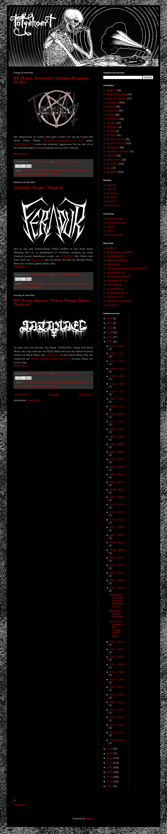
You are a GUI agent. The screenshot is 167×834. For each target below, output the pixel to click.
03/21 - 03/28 (117, 664)
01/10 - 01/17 (117, 732)
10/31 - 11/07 (117, 406)
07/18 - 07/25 (117, 504)
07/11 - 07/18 (117, 512)
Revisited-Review (115, 139)
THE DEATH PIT (115, 297)
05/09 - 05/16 (117, 572)
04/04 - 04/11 (117, 649)
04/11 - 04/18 (117, 641)
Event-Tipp (112, 110)
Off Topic (111, 135)
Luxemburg (57, 284)
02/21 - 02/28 (117, 687)
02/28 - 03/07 (117, 679)
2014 (110, 777)
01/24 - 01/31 (117, 717)
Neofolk (46, 386)
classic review (113, 159)
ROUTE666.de (114, 284)
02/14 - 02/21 (117, 694)
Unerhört (111, 155)
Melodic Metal (71, 284)
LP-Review (112, 127)
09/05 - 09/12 (117, 459)
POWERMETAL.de (116, 280)
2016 (110, 767)
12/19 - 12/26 (117, 353)
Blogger (90, 818)
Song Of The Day (115, 143)
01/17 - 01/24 (117, 725)
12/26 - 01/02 (117, 345)
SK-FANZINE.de (115, 289)
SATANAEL (53, 354)
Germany (36, 386)
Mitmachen (112, 193)
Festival (110, 114)
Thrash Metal (41, 174)
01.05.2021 (28, 170)
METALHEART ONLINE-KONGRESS (126, 268)
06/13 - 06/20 (117, 535)
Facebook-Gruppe (116, 222)
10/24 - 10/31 (117, 414)
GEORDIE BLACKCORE (119, 252)
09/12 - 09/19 (117, 451)
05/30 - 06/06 (117, 550)
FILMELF (111, 248)
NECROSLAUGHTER (118, 276)
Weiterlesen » (21, 153)
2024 (110, 327)
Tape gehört (32, 287)
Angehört (111, 90)
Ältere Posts (85, 394)
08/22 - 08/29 (117, 474)
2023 (110, 332)
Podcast (110, 226)
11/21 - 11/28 (117, 383)
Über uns (111, 189)
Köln (49, 284)
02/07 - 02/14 (117, 702)
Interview (111, 123)
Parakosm (37, 259)
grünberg (73, 170)
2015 (110, 772)
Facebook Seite (114, 218)
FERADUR (67, 256)
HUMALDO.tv (113, 264)
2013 (110, 781)
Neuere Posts (22, 394)
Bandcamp (28, 284)
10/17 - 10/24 (117, 421)
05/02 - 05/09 (117, 580)
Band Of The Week (116, 94)
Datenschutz (113, 205)
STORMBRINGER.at (117, 293)
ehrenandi (63, 170)
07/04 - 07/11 (117, 519)
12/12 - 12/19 (117, 361)
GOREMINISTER (115, 256)
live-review (112, 163)
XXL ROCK (112, 305)
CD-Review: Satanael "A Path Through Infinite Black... (116, 628)
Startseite (54, 394)
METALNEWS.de (115, 272)
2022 (110, 337)
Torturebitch (54, 174)
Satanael (55, 386)
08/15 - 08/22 (117, 482)
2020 (110, 748)
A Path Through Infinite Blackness (51, 358)
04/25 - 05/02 (117, 587)
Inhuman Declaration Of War (63, 140)
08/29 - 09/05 (117, 467)
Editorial (110, 106)
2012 (110, 786)
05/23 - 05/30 (117, 557)
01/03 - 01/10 (117, 740)
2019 (110, 753)
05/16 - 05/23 (117, 565)
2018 (110, 758)
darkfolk (27, 386)
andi (43, 170)
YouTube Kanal (114, 235)
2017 (110, 762)
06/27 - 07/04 (117, 527)
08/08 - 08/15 (117, 489)
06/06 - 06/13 (117, 542)
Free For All (112, 118)
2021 (37, 170)
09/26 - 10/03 (117, 436)
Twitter (109, 230)
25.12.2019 (34, 382)
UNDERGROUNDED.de (119, 301)
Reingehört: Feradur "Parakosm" (39, 188)
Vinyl (41, 287)
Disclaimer (112, 197)
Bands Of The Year (116, 98)
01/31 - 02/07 (117, 709)
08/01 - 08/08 (117, 497)
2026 (110, 318)
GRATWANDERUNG (117, 260)
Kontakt (110, 201)
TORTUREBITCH (24, 144)
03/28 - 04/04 (117, 657)
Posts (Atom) (34, 400)
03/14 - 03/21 (117, 672)
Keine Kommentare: (71, 161)
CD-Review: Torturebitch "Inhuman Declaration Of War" (116, 600)
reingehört (20, 287)
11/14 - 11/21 (117, 391)
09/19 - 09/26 (117, 444)
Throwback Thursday (117, 151)
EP (35, 284)
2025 (110, 323)
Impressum (20, 804)
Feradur (42, 284)
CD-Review (51, 170)
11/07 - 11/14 (117, 398)
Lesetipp (111, 131)
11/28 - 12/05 (117, 376)
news (109, 167)
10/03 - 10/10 (117, 429)
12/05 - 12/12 (117, 368)
